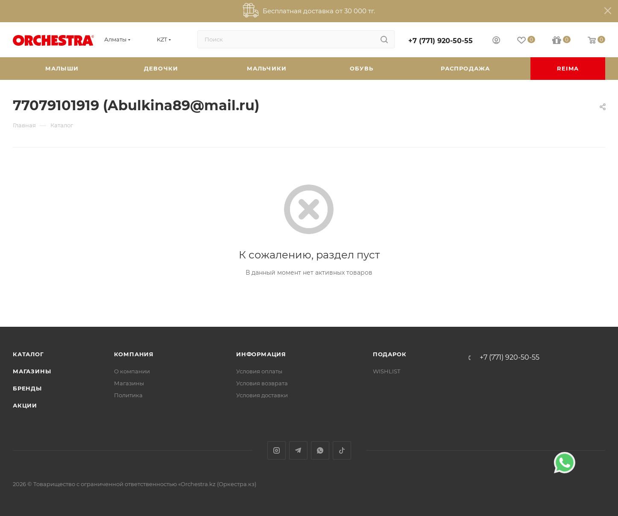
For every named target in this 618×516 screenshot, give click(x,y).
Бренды (27, 388)
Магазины (32, 371)
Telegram (298, 450)
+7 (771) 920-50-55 (440, 41)
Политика (128, 395)
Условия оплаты (259, 371)
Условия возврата (262, 383)
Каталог (28, 354)
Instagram (276, 450)
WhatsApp (320, 450)
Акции (25, 405)
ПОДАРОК (390, 354)
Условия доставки (262, 395)
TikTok (342, 450)
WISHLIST (386, 371)
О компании (132, 371)
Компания (134, 354)
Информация (261, 354)
